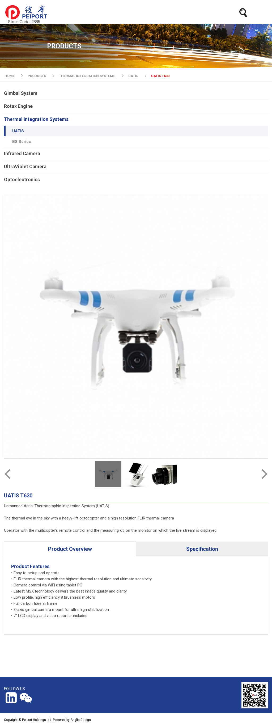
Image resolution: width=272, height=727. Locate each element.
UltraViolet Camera (25, 166)
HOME (10, 76)
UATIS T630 (160, 76)
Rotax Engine (18, 106)
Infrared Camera (22, 153)
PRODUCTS (37, 76)
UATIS (133, 76)
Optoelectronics (22, 179)
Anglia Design (80, 720)
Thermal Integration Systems (36, 119)
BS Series (21, 141)
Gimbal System (20, 93)
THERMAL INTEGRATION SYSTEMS (87, 76)
